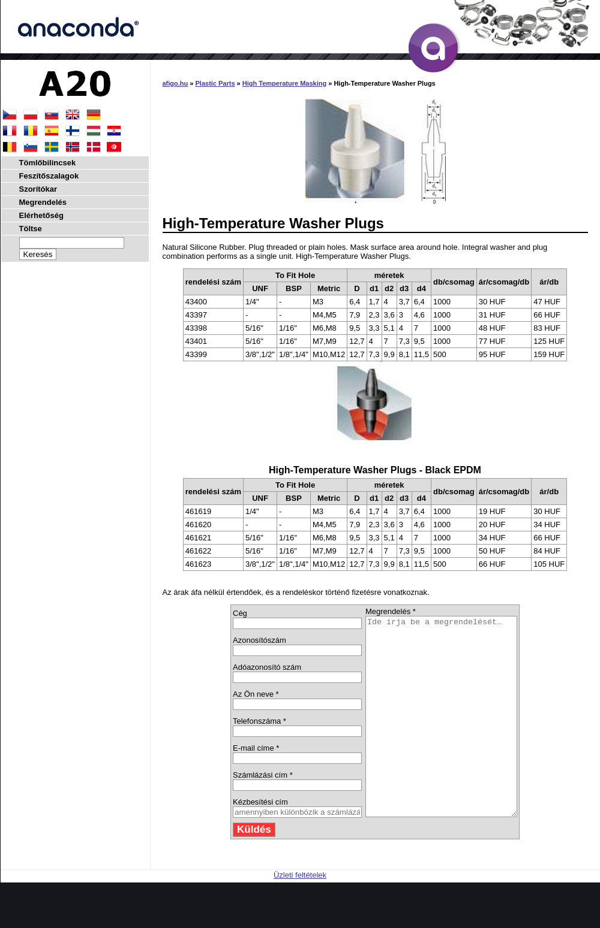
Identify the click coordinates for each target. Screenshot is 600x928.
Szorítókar (38, 189)
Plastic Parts (215, 83)
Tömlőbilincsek (47, 162)
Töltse (30, 228)
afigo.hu (175, 83)
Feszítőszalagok (49, 175)
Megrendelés (43, 202)
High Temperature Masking (284, 83)
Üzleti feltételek (300, 914)
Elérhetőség (41, 215)
